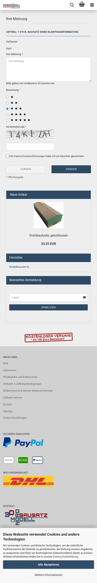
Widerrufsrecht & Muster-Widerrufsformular (28, 390)
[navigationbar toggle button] (92, 5)
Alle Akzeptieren (48, 564)
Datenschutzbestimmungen (29, 156)
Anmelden (48, 307)
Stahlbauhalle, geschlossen (48, 235)
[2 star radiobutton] (7, 103)
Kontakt (7, 404)
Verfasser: (12, 41)
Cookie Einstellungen (15, 417)
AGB (5, 363)
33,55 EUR (48, 244)
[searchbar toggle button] (72, 5)
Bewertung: (13, 89)
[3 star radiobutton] (7, 108)
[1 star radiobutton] (7, 97)
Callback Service (12, 397)
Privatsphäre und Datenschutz (20, 376)
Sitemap (7, 411)
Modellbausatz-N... (19, 266)
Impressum (9, 370)
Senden (71, 169)
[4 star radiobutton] (7, 114)
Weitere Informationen (48, 575)
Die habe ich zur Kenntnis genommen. (46, 156)
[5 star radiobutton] (7, 120)
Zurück (25, 169)
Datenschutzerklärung (65, 556)
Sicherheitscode (15, 126)
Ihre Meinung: (14, 54)
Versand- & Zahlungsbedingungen (22, 383)
